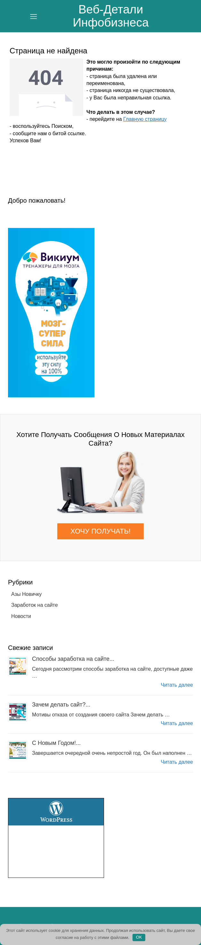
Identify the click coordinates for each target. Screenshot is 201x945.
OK (139, 937)
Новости (21, 616)
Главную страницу (145, 119)
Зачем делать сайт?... (61, 704)
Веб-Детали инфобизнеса (111, 16)
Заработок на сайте (34, 605)
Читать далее (177, 685)
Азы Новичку (26, 594)
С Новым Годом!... (56, 743)
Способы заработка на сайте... (73, 659)
